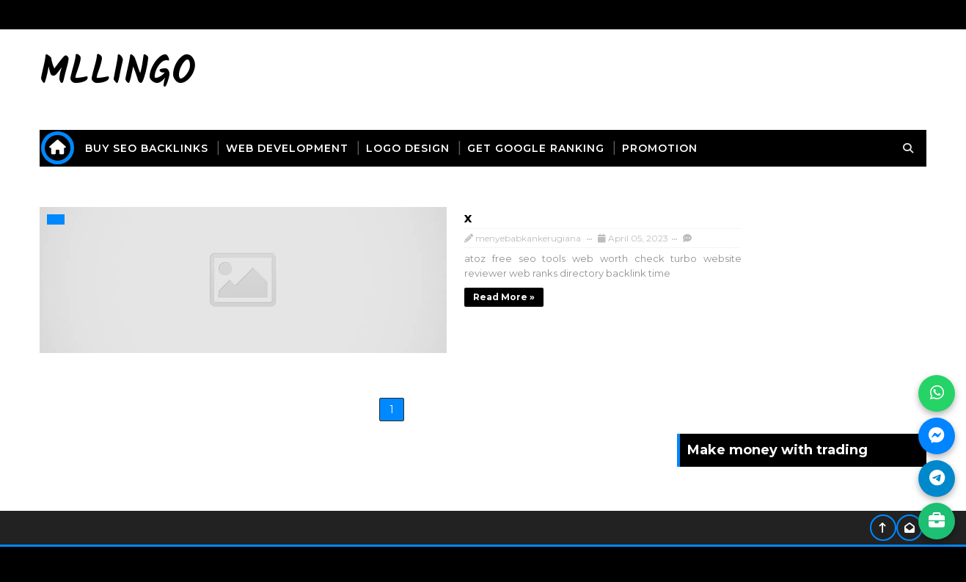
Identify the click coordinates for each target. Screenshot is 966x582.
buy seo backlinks (161, 148)
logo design (422, 148)
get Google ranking (550, 148)
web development (302, 148)
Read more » (306, 293)
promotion (674, 148)
